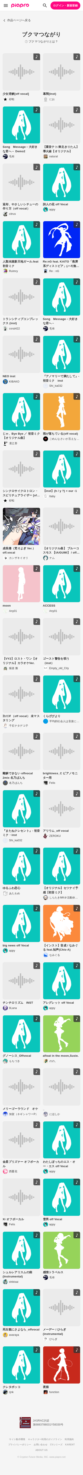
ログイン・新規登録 (65, 5)
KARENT (70, 1444)
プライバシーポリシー (19, 1444)
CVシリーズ (56, 1444)
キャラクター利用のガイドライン (45, 1439)
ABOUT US (41, 1450)
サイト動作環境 (17, 1439)
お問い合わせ (40, 1444)
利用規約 (69, 1439)
